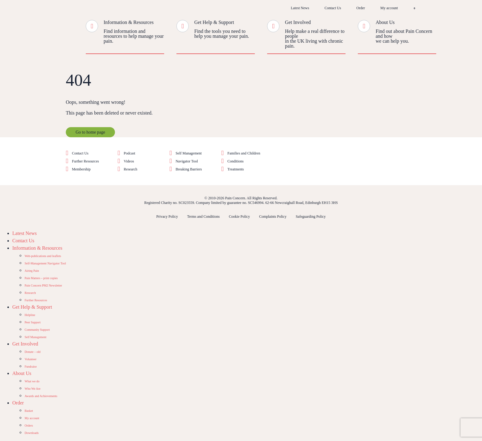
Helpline (30, 315)
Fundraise (31, 366)
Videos (129, 161)
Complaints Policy (272, 216)
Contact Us (333, 8)
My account (389, 8)
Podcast (129, 153)
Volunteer (31, 359)
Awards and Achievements (41, 396)
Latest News (300, 8)
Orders (29, 425)
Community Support (37, 329)
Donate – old (33, 351)
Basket (29, 410)
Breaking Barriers (189, 169)
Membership (81, 169)
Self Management (189, 153)
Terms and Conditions (203, 216)
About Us (385, 22)
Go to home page (90, 132)
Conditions (235, 161)
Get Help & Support (214, 22)
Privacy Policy (167, 216)
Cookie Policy (239, 216)
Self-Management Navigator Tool (45, 263)
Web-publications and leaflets (43, 256)
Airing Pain (32, 270)
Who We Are (33, 388)
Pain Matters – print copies (41, 278)
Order (360, 8)
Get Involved (298, 22)
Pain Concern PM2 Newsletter (43, 285)
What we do (32, 381)
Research (130, 169)
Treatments (235, 169)
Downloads (32, 433)
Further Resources (85, 161)
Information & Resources (129, 22)
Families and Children (243, 153)
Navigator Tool (187, 161)
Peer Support (33, 322)
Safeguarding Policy (311, 216)
